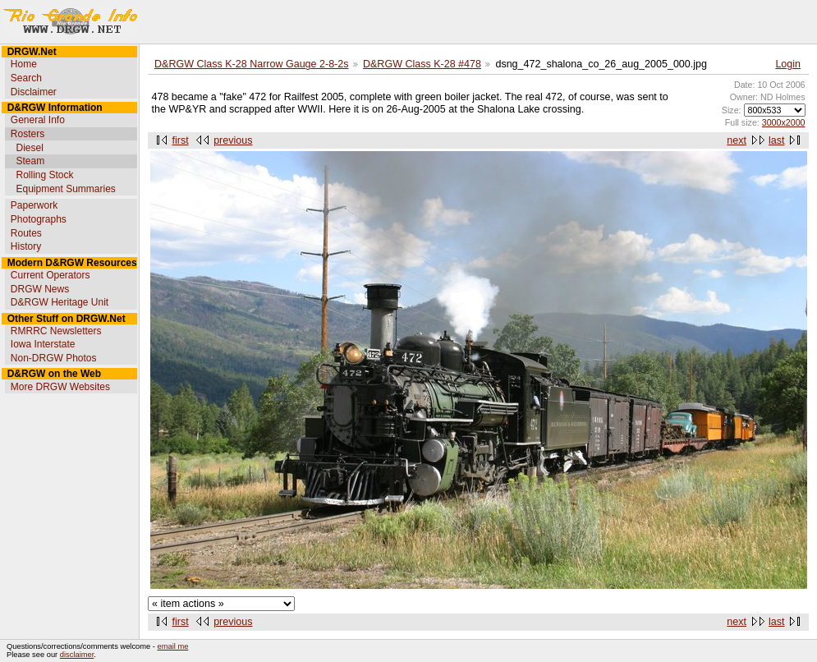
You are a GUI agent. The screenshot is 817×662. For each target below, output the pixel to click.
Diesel (29, 148)
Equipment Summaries (65, 189)
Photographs (39, 219)
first (180, 140)
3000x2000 (784, 122)
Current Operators (50, 275)
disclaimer (77, 655)
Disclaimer (34, 92)
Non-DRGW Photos (54, 358)
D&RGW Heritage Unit (59, 302)
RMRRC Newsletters (56, 331)
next (736, 140)
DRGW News (40, 289)
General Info (38, 120)
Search (26, 78)
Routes (26, 233)
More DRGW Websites (60, 387)
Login (788, 64)
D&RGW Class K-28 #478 (422, 64)
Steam (30, 161)
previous (232, 140)
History (26, 246)
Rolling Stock (44, 175)
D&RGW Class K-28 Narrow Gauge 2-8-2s (251, 64)
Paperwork (34, 205)
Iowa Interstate (43, 344)
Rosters (27, 134)
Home (24, 64)
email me (173, 646)
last (776, 140)
